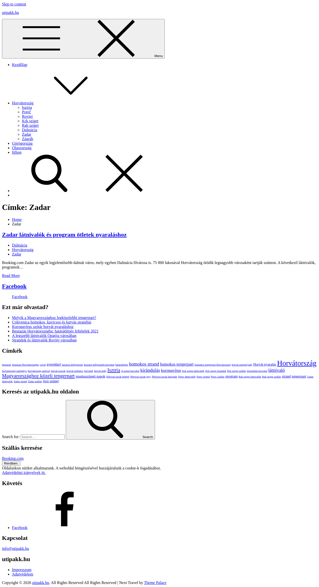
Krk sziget (30, 121)
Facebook (14, 286)
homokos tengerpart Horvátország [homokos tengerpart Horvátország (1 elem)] (213, 364)
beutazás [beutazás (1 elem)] (6, 364)
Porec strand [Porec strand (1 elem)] (203, 376)
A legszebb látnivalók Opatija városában (44, 335)
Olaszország (21, 148)
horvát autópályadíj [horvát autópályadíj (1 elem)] (242, 364)
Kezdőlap (19, 65)
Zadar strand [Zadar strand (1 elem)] (20, 381)
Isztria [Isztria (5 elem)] (113, 370)
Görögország (22, 143)
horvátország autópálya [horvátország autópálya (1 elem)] (14, 371)
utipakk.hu (10, 12)
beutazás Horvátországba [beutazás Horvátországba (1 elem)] (25, 364)
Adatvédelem (22, 574)
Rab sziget (30, 125)
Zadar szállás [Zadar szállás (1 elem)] (35, 381)
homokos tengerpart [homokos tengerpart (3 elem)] (177, 364)
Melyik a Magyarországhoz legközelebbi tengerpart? (54, 318)
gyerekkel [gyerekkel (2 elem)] (54, 364)
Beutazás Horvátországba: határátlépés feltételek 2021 (55, 331)
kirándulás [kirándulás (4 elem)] (150, 370)
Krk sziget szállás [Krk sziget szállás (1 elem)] (236, 371)
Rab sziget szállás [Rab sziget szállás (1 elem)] (271, 376)
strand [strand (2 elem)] (286, 376)
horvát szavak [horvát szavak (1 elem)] (58, 371)
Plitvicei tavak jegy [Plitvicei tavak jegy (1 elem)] (140, 376)
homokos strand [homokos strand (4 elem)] (144, 364)
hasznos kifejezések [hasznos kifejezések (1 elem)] (72, 364)
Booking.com (13, 458)
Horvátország (60, 103)
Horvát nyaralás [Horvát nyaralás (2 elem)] (264, 364)
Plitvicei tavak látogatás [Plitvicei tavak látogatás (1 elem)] (164, 376)
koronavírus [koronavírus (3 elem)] (171, 370)
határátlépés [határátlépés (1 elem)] (121, 364)
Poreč (26, 112)
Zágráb (27, 139)
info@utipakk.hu (15, 548)
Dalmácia (29, 130)
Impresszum (21, 570)
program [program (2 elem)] (232, 376)
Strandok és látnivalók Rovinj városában (44, 340)
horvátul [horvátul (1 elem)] (88, 371)
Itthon (16, 152)
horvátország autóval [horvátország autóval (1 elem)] (39, 371)
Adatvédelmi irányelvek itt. (24, 472)
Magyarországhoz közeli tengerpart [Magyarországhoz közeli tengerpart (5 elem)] (38, 376)
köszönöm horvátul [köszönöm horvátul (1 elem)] (257, 371)
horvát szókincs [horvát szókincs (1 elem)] (75, 371)
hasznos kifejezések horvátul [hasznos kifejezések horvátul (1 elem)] (99, 364)
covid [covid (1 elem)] (43, 364)
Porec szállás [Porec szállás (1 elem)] (217, 376)
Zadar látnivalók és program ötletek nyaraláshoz (64, 234)
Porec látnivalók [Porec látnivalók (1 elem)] (187, 376)
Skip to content (14, 4)
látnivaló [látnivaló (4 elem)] (276, 370)
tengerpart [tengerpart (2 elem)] (299, 376)
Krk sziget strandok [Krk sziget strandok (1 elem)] (215, 371)
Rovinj (27, 116)
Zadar (26, 134)
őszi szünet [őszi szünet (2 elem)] (51, 381)
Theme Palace (155, 583)
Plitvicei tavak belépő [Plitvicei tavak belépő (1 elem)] (117, 376)
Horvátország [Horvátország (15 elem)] (297, 363)
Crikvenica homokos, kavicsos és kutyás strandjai (51, 322)
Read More (11, 275)
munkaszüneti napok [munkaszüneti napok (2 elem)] (90, 376)
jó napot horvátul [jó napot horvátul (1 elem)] (130, 371)
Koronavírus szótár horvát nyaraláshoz (43, 327)
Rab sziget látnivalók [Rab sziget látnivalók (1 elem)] (250, 376)
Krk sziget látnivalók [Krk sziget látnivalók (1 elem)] (193, 371)
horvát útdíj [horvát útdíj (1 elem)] (100, 371)
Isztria (27, 107)
